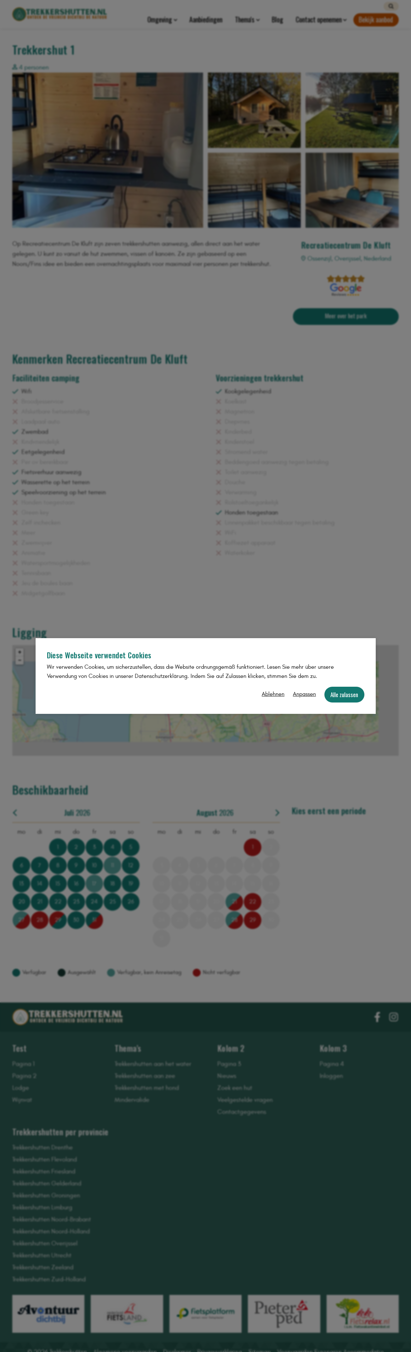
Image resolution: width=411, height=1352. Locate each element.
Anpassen (304, 694)
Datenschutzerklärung (161, 676)
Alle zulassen (344, 694)
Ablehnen (273, 694)
